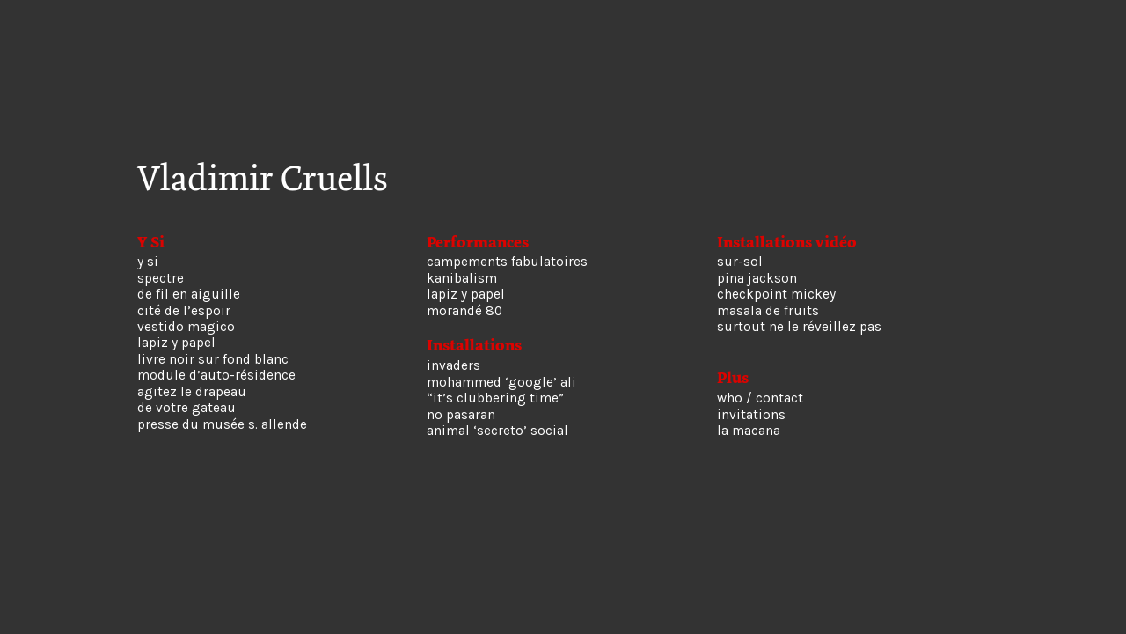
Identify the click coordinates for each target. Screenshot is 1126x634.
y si (147, 261)
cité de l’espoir (183, 311)
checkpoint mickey (776, 294)
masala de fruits (768, 311)
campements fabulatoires (507, 261)
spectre (160, 278)
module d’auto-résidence (216, 375)
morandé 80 (464, 311)
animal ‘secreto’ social (497, 431)
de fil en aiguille (188, 294)
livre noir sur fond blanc (213, 359)
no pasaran (461, 415)
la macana (748, 431)
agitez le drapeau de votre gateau (191, 400)
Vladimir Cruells (262, 179)
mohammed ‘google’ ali (501, 382)
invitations (751, 415)
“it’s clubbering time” (495, 398)
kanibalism (462, 278)
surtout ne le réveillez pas (799, 327)
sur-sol (740, 261)
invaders (453, 365)
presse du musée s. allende (222, 424)
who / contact (760, 398)
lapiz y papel (176, 342)
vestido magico (186, 327)
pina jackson (757, 278)
